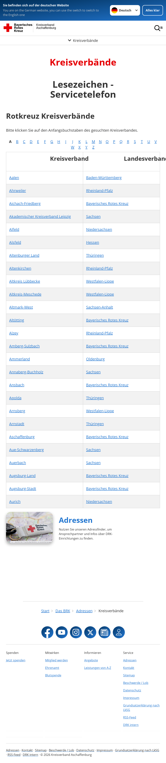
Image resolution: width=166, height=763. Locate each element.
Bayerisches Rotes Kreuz (107, 203)
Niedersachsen (99, 229)
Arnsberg (17, 410)
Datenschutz (132, 690)
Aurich (14, 501)
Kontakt (128, 668)
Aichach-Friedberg (25, 203)
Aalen (14, 177)
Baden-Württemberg (104, 177)
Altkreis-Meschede (25, 294)
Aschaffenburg (22, 436)
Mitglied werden (56, 660)
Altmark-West (21, 307)
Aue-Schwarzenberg (26, 449)
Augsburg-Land (22, 475)
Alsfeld (15, 242)
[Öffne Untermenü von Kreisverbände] (83, 40)
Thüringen (95, 255)
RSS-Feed (129, 717)
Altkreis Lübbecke (24, 281)
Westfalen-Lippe (100, 281)
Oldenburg (95, 359)
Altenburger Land (24, 255)
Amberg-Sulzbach (24, 346)
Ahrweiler (17, 190)
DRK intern (131, 725)
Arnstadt (16, 423)
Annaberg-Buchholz (26, 371)
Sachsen (93, 216)
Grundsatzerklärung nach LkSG (141, 707)
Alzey (13, 333)
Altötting (16, 320)
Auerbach (17, 462)
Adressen (76, 520)
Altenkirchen (20, 268)
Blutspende (53, 675)
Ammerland (19, 359)
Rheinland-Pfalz (99, 190)
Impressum (131, 698)
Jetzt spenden (15, 660)
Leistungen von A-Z (97, 668)
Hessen (92, 242)
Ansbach (16, 384)
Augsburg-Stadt (22, 488)
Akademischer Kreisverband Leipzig (40, 216)
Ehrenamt (52, 668)
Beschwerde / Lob (135, 683)
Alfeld (14, 229)
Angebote (91, 660)
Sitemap (129, 675)
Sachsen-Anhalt (99, 307)
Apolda (15, 397)
